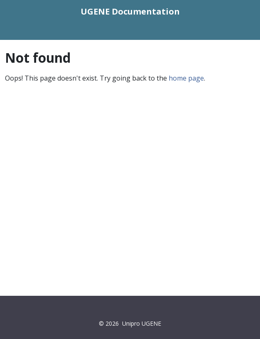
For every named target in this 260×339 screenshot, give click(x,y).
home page (186, 78)
